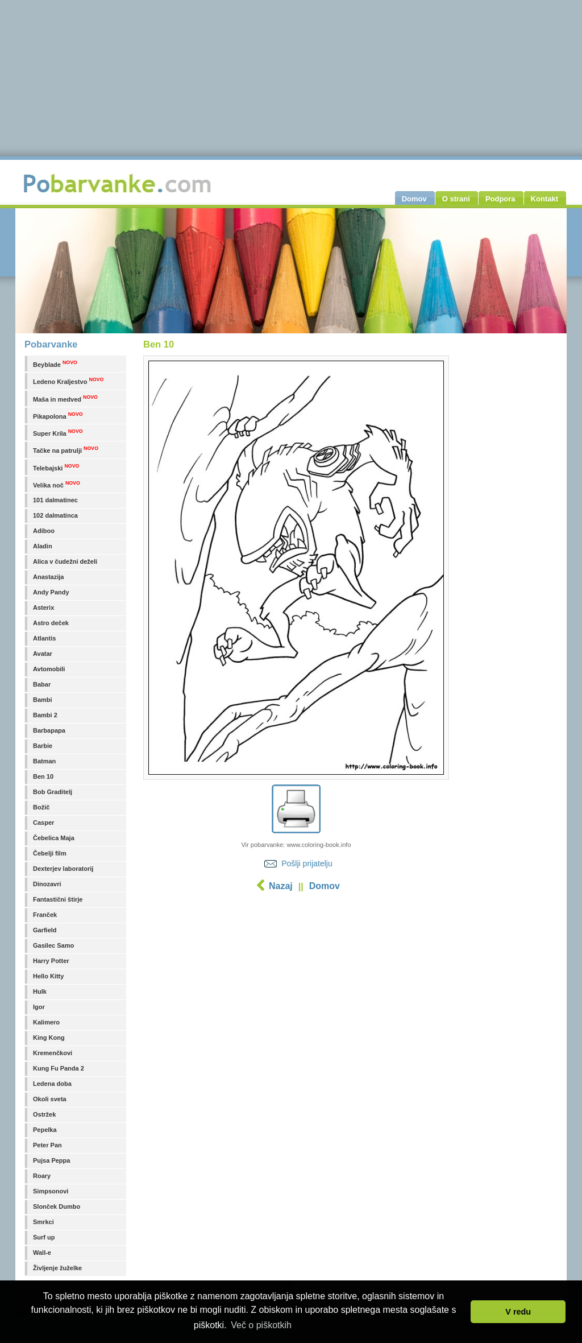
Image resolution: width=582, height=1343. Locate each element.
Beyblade (55, 363)
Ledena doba (52, 1083)
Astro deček (51, 622)
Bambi (42, 699)
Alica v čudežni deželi (65, 561)
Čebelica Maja (53, 837)
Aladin (42, 546)
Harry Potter (51, 960)
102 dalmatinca (55, 515)
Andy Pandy (51, 592)
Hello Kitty (48, 976)
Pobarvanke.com (119, 183)
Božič (41, 807)
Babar (42, 684)
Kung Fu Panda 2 (58, 1068)
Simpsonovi (50, 1191)
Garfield (45, 930)
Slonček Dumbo (56, 1206)
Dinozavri (47, 884)
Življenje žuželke (57, 1268)
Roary (42, 1175)
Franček (45, 914)
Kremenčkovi (52, 1052)
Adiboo (44, 530)
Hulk (40, 991)
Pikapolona (58, 415)
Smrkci (43, 1221)
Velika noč (56, 484)
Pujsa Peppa (51, 1160)
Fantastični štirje (57, 899)
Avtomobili (49, 669)
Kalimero (46, 1022)
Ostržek (44, 1114)
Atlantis (44, 638)
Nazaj (281, 886)
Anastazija (48, 576)
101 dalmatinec (55, 500)
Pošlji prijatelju (306, 863)
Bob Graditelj (52, 791)
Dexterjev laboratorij (63, 868)
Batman (44, 761)
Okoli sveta (49, 1099)
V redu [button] (518, 1311)
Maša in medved (65, 398)
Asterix (43, 607)
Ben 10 (43, 776)
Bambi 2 (45, 715)
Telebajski (56, 467)
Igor (39, 1006)
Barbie (42, 745)
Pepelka (45, 1129)
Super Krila (58, 432)
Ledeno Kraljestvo (68, 381)
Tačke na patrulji (65, 449)
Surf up (44, 1237)
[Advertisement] (296, 987)
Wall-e (42, 1252)
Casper (43, 822)
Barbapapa (49, 730)
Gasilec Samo (53, 945)
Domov (324, 886)
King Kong (49, 1037)
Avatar (42, 653)
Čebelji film (49, 853)
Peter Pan (47, 1145)
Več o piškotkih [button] (261, 1325)
